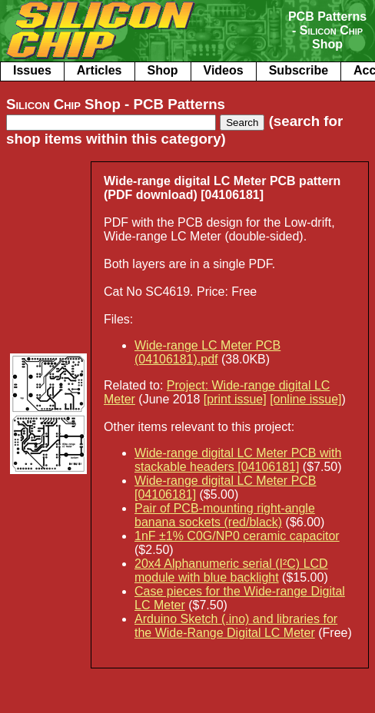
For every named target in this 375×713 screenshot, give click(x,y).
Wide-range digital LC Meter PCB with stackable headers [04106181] (237, 459)
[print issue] (235, 399)
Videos (224, 70)
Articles (99, 70)
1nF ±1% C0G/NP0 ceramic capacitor (237, 535)
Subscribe (298, 70)
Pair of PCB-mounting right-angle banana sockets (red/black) (224, 515)
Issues (32, 70)
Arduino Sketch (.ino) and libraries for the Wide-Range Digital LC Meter (235, 625)
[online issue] (305, 399)
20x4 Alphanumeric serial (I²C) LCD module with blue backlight (231, 570)
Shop (163, 70)
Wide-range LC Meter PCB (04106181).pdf (207, 352)
